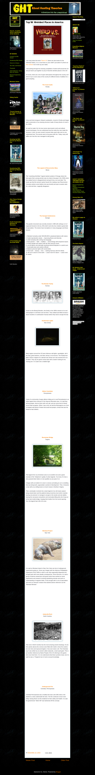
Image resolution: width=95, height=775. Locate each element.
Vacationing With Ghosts (16, 60)
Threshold (12, 68)
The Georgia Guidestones (47, 216)
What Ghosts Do (77, 190)
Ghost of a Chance (14, 63)
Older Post (65, 760)
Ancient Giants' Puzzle (78, 191)
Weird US (44, 60)
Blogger (58, 772)
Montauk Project (47, 531)
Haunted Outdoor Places (79, 192)
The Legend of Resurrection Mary (47, 168)
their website (29, 64)
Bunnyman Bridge (47, 437)
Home (48, 760)
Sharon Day (77, 33)
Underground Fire (47, 686)
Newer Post (30, 760)
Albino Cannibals (47, 391)
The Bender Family (47, 284)
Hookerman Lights (47, 320)
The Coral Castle (47, 85)
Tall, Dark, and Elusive (15, 65)
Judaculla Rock (47, 614)
